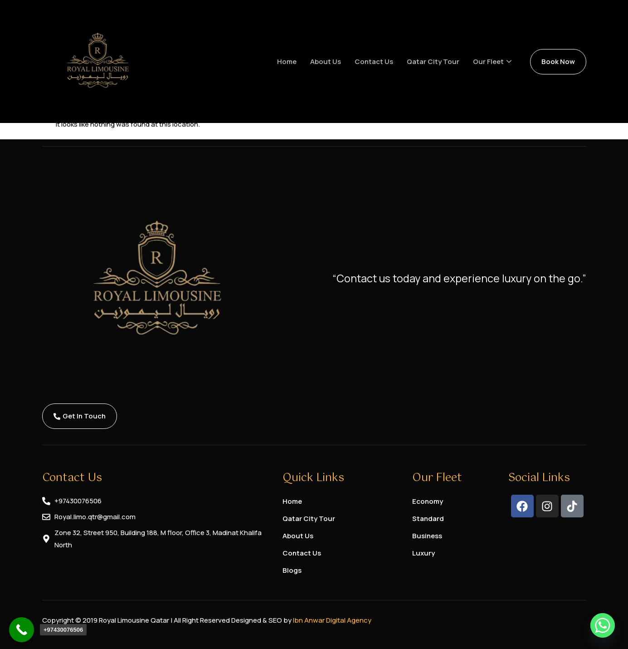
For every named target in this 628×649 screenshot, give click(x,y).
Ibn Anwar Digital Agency (332, 620)
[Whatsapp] (602, 625)
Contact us (374, 61)
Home (287, 61)
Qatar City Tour (433, 61)
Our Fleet (492, 62)
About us (325, 61)
